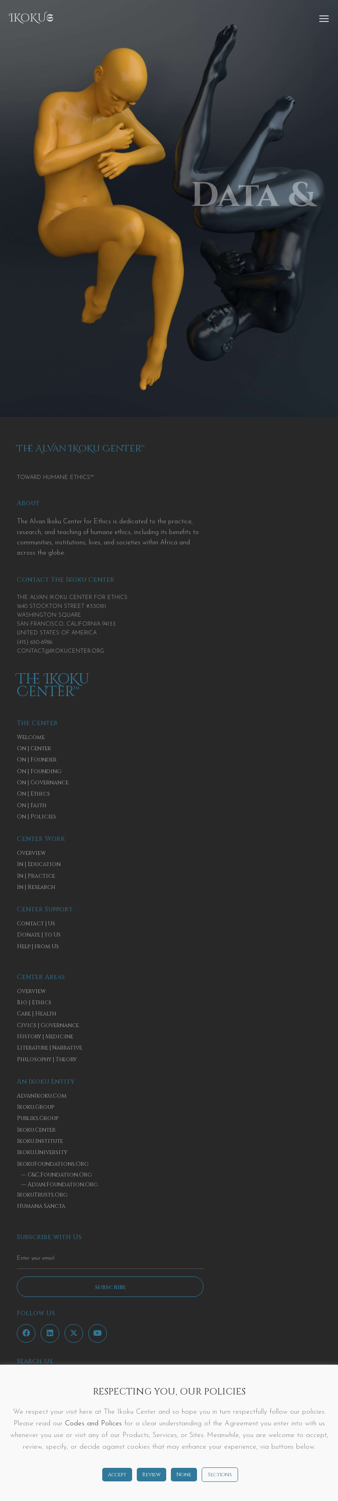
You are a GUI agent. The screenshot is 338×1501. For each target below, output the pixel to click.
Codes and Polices (93, 1423)
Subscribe (110, 1287)
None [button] (183, 1474)
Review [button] (151, 1474)
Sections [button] (220, 1474)
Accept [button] (117, 1474)
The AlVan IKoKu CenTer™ (81, 448)
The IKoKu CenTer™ (53, 685)
